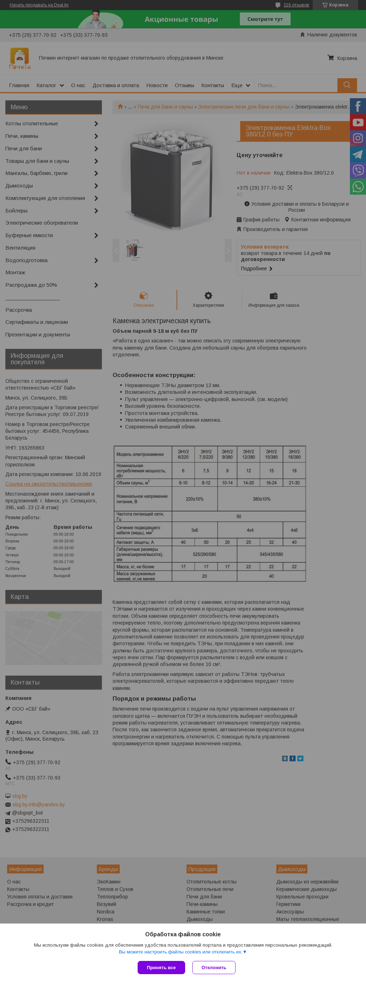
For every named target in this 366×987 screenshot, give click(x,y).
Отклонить (214, 967)
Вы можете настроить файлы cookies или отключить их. (180, 952)
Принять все (161, 967)
